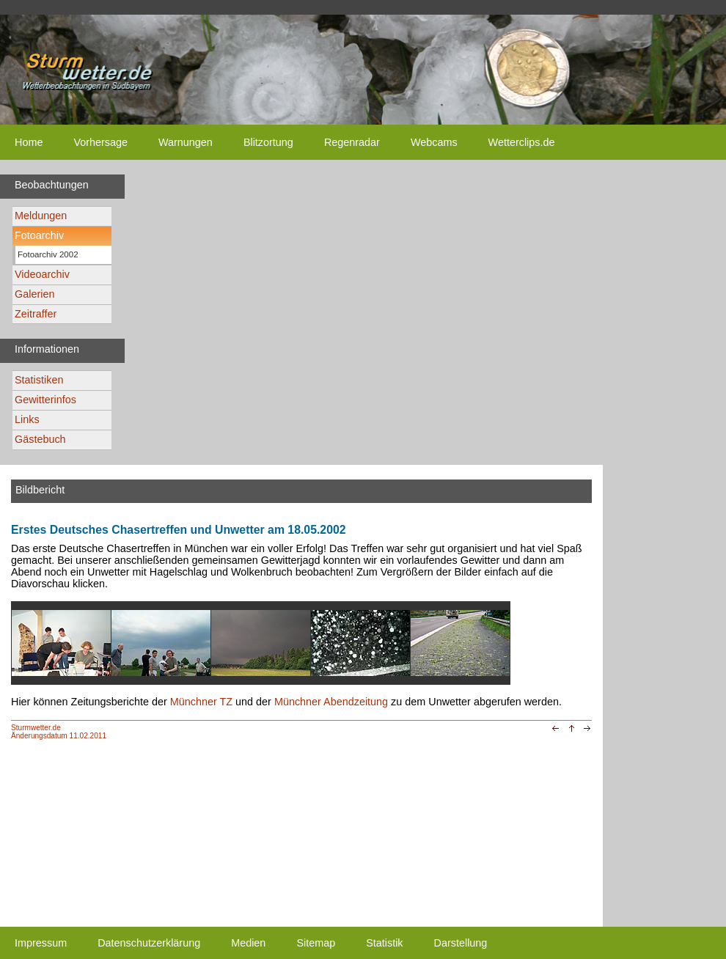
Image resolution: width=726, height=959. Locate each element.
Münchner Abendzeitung (331, 702)
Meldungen (41, 215)
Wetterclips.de (521, 142)
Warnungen (185, 142)
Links (27, 419)
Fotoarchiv (39, 235)
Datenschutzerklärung (149, 943)
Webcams (434, 142)
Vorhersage (100, 142)
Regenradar (352, 142)
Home (29, 142)
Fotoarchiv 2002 (48, 254)
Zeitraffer (35, 314)
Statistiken (39, 380)
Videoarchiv (42, 274)
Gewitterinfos (45, 399)
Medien (248, 943)
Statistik (384, 943)
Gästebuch (40, 439)
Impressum (41, 943)
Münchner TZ (201, 702)
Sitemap (315, 943)
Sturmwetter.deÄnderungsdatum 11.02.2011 (58, 732)
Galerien (34, 294)
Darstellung (461, 943)
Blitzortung (268, 142)
